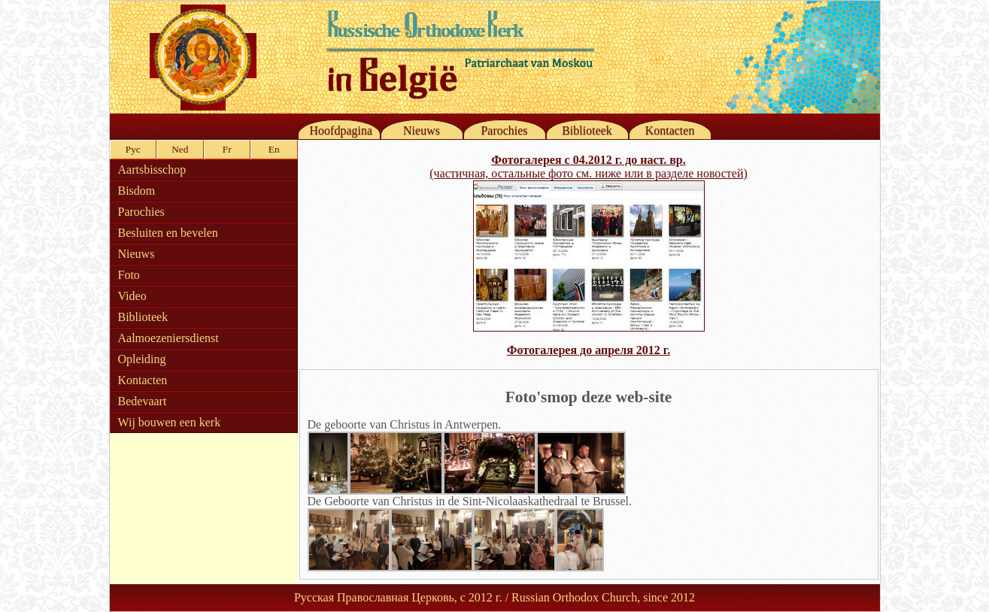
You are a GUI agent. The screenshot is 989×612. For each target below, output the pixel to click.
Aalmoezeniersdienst (168, 338)
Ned (179, 149)
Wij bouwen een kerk (169, 422)
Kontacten (670, 130)
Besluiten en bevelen (168, 232)
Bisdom (137, 190)
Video (132, 295)
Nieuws (421, 130)
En (274, 149)
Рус (133, 149)
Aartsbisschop (152, 169)
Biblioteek (587, 130)
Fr (227, 149)
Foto (129, 274)
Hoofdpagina (341, 130)
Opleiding (142, 359)
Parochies (504, 130)
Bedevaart (142, 401)
